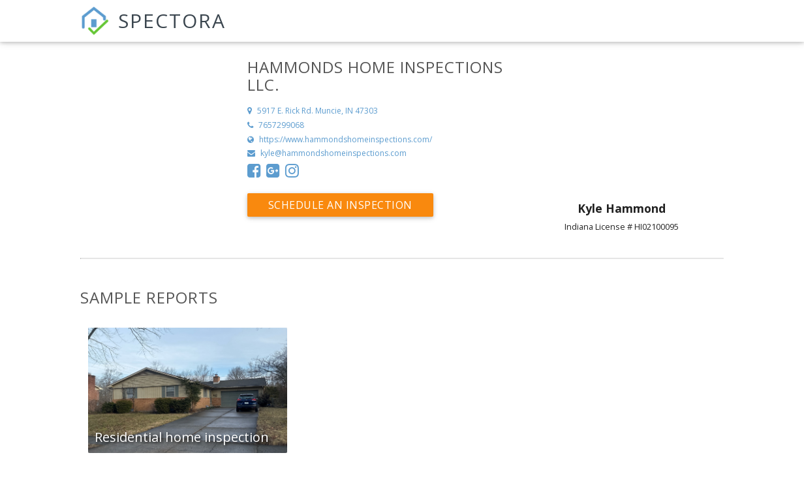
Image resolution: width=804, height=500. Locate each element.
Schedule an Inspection (340, 205)
